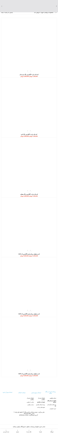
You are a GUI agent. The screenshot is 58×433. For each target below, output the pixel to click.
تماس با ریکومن (30, 402)
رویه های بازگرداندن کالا (51, 405)
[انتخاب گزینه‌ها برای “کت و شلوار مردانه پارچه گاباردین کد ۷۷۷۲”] (30, 250)
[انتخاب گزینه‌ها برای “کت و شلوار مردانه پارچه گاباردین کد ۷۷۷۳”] (30, 310)
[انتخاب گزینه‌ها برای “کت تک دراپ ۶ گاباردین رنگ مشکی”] (30, 190)
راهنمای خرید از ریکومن (41, 399)
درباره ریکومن (53, 398)
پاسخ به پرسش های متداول (51, 401)
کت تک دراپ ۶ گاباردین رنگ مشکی (29, 194)
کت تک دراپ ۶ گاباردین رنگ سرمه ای (29, 74)
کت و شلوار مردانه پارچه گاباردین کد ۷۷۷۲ (29, 254)
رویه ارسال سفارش (40, 404)
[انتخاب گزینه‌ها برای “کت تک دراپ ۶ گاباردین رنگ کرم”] (30, 131)
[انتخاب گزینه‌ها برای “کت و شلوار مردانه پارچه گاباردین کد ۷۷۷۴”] (30, 370)
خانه (55, 12)
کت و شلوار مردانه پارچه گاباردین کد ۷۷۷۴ (29, 373)
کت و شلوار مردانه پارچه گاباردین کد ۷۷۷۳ (29, 314)
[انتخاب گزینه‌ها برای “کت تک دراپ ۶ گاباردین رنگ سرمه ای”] (30, 71)
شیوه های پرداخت (41, 407)
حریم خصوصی (53, 408)
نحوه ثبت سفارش (41, 402)
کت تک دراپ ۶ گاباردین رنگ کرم (29, 134)
